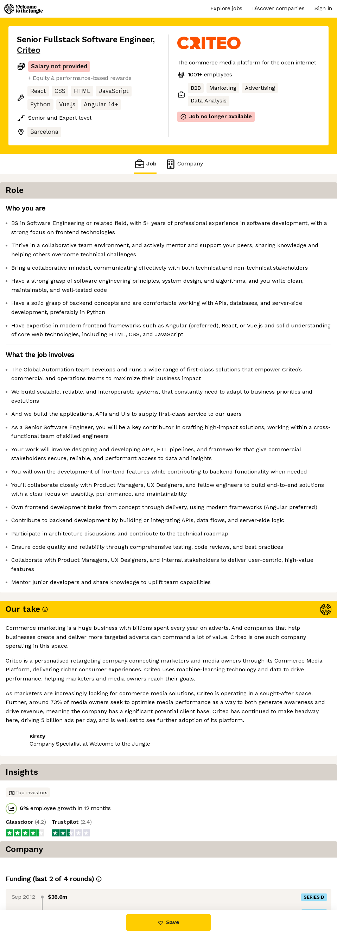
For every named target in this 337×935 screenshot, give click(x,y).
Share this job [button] (36, 880)
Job (145, 164)
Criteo (28, 50)
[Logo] (23, 9)
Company (184, 164)
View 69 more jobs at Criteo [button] (104, 880)
